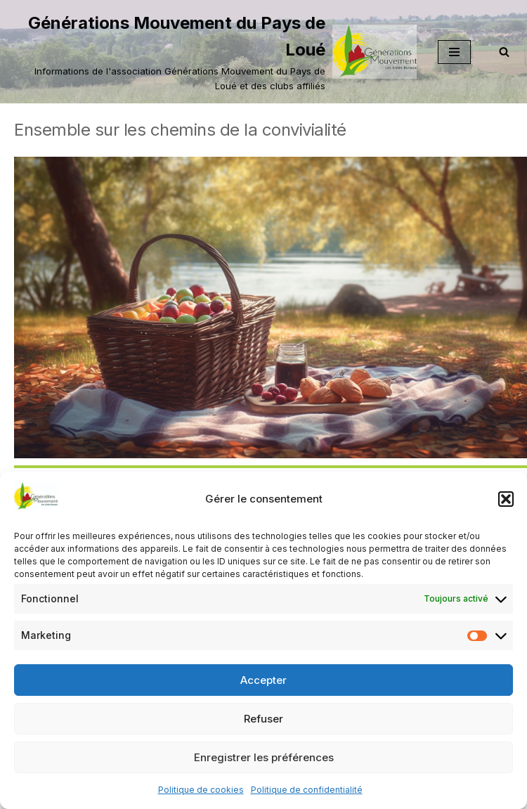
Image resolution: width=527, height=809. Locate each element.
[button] (506, 499)
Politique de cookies (201, 789)
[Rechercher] (504, 51)
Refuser (263, 718)
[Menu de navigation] (454, 52)
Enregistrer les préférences (264, 757)
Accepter (263, 680)
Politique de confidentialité (307, 789)
